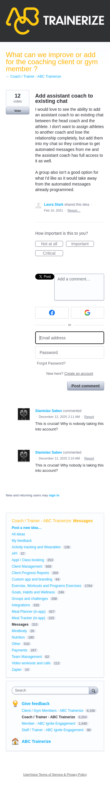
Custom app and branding (32, 579)
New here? (69, 374)
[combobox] (52, 690)
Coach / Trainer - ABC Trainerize (41, 520)
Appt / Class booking (28, 560)
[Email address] (69, 337)
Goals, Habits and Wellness (33, 592)
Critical (53, 253)
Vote (17, 111)
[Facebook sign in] (52, 313)
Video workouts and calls (31, 663)
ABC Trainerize (36, 741)
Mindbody (19, 631)
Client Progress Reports (30, 573)
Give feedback (36, 703)
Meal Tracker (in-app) (28, 618)
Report (89, 416)
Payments (19, 650)
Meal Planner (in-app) (28, 612)
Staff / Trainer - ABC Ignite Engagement (53, 730)
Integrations (21, 605)
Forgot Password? (51, 363)
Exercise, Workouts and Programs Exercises (46, 586)
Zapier (17, 670)
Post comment (86, 386)
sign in (54, 495)
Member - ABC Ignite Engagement (49, 723)
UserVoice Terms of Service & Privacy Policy (55, 774)
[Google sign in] (87, 313)
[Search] (93, 690)
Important (82, 244)
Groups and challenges (30, 599)
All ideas (18, 534)
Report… (73, 210)
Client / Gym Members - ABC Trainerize (53, 711)
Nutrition (18, 637)
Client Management (27, 566)
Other (16, 644)
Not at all (52, 244)
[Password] (69, 352)
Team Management (27, 657)
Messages (83, 520)
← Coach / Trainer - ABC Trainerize (33, 76)
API (14, 554)
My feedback (22, 541)
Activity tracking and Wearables (36, 547)
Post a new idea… (27, 528)
